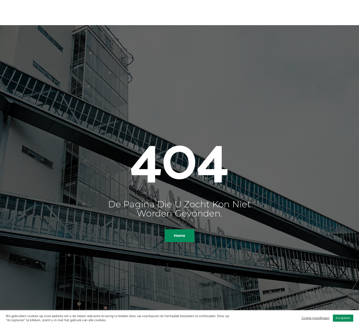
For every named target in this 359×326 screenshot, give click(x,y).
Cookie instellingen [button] (316, 318)
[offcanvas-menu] (315, 11)
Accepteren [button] (343, 318)
